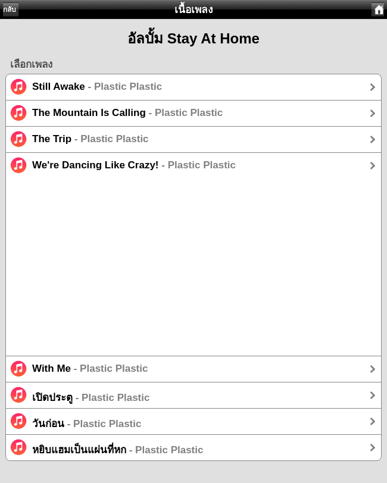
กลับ (9, 9)
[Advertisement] (193, 272)
